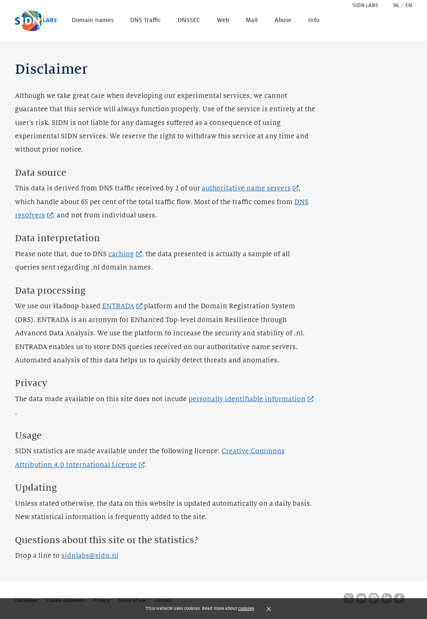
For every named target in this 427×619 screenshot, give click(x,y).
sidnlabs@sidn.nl (89, 555)
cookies (246, 608)
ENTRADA (122, 306)
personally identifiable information (251, 399)
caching (125, 254)
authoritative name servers (250, 188)
